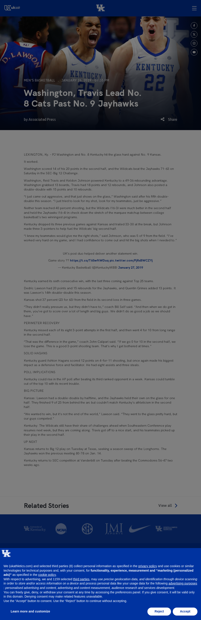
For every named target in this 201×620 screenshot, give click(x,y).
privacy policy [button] (147, 566)
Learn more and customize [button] (30, 611)
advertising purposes (183, 583)
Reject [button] (159, 611)
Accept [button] (185, 611)
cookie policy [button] (47, 574)
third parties (81, 579)
